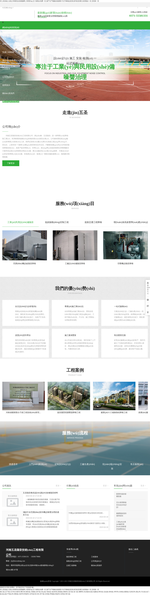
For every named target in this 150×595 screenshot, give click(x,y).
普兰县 (67, 594)
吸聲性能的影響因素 (121, 495)
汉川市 (12, 592)
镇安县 (28, 592)
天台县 (143, 592)
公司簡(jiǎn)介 (96, 561)
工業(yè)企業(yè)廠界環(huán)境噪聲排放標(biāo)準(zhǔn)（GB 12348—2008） (121, 529)
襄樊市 (81, 592)
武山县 (43, 592)
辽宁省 (7, 592)
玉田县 (62, 594)
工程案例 (94, 557)
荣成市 (26, 594)
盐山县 (4, 594)
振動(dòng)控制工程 (73, 561)
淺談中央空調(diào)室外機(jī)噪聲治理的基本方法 (41, 513)
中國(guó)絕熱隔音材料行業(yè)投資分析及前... (86, 513)
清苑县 (16, 594)
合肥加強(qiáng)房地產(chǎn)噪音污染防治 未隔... (87, 523)
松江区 (37, 594)
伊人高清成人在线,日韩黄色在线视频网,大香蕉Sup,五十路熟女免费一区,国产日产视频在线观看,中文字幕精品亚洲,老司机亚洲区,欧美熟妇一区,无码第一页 (49, 1)
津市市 (116, 592)
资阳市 (65, 592)
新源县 (60, 592)
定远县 (106, 592)
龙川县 (70, 592)
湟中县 (38, 592)
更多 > (58, 486)
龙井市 (21, 594)
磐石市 (23, 592)
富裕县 (111, 592)
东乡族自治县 (88, 592)
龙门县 (75, 592)
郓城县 (52, 594)
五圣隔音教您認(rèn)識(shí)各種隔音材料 (40, 493)
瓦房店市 (132, 592)
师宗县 (100, 592)
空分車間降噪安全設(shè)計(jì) (121, 504)
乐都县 (33, 592)
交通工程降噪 (71, 565)
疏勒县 (126, 592)
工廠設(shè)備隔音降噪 (75, 263)
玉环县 (31, 594)
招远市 (57, 594)
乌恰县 (48, 592)
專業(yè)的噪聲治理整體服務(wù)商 (52, 16)
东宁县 (42, 594)
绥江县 (2, 592)
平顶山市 (10, 594)
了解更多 (11, 163)
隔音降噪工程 (71, 557)
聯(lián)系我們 (96, 565)
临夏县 (95, 592)
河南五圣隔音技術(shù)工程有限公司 (81, 581)
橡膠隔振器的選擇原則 (121, 514)
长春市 (17, 592)
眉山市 (138, 592)
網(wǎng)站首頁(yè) (10, 27)
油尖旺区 (54, 592)
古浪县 (47, 594)
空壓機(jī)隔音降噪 (125, 263)
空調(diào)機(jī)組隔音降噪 (24, 263)
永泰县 (121, 592)
